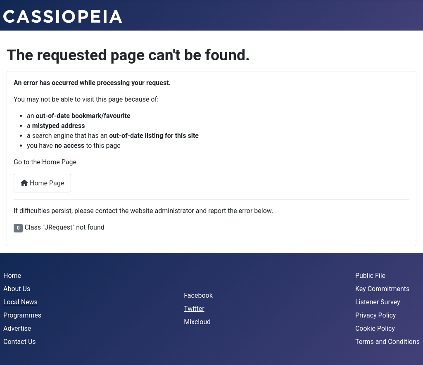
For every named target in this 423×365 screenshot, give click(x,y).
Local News (20, 302)
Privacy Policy (375, 315)
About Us (16, 289)
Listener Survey (377, 302)
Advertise (17, 328)
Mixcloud (197, 322)
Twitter (194, 309)
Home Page (42, 183)
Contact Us (19, 342)
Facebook (198, 295)
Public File (370, 276)
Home (12, 276)
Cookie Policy (375, 328)
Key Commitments (382, 289)
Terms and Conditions (387, 342)
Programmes (22, 315)
